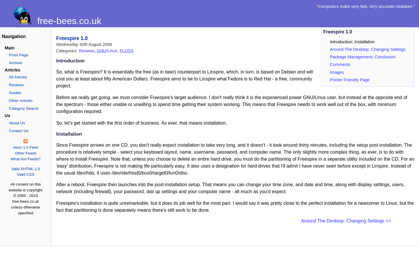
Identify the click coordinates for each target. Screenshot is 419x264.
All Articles (18, 77)
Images (337, 72)
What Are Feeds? (26, 159)
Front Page (19, 55)
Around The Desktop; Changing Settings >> (346, 220)
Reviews (16, 85)
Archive (15, 63)
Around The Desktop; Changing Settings (368, 49)
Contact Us (19, 131)
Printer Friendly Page (350, 80)
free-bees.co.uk (69, 21)
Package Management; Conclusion (363, 57)
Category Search (24, 108)
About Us (17, 123)
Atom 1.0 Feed (25, 147)
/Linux (107, 51)
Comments (340, 64)
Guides (15, 93)
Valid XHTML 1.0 (25, 169)
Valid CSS (25, 174)
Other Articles (21, 100)
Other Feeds (25, 153)
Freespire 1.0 (72, 38)
